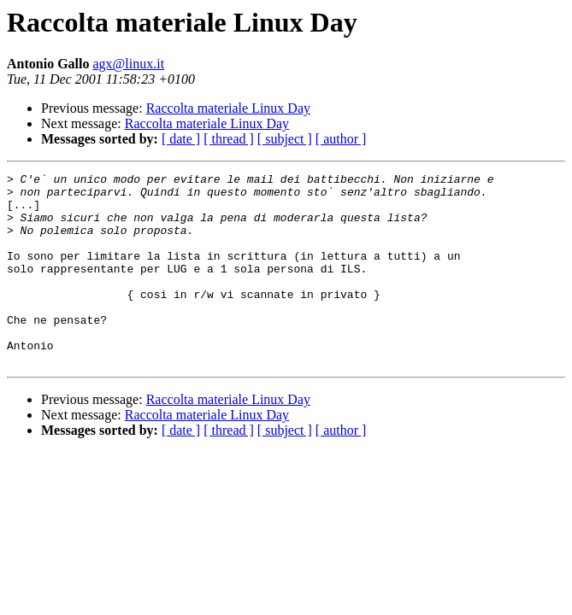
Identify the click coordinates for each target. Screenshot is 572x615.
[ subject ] (284, 139)
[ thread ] (228, 139)
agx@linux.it (128, 63)
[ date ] (181, 139)
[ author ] (341, 139)
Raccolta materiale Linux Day (228, 108)
